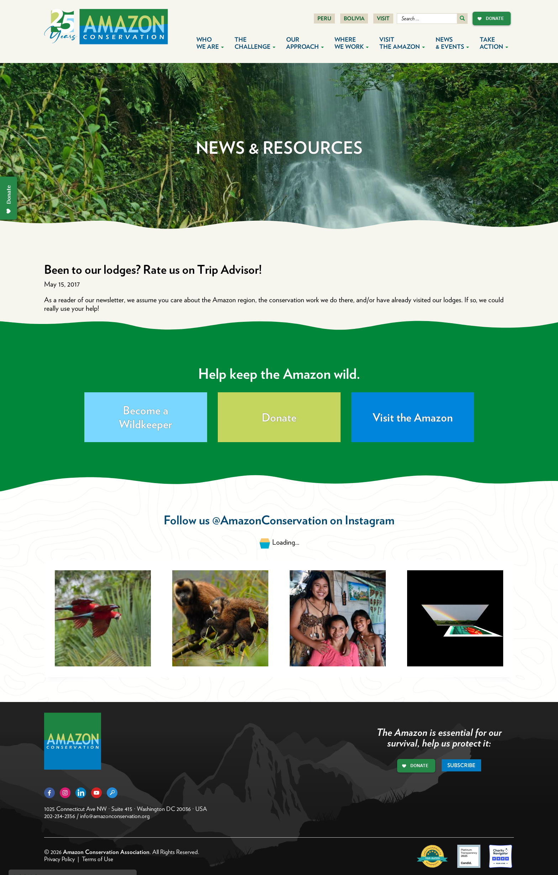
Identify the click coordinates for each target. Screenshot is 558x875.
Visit (383, 18)
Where (352, 43)
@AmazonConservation (269, 520)
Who (210, 43)
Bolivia (354, 18)
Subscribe (461, 765)
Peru (324, 18)
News (452, 43)
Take (494, 43)
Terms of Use (97, 859)
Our (305, 43)
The (255, 43)
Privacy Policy (59, 859)
